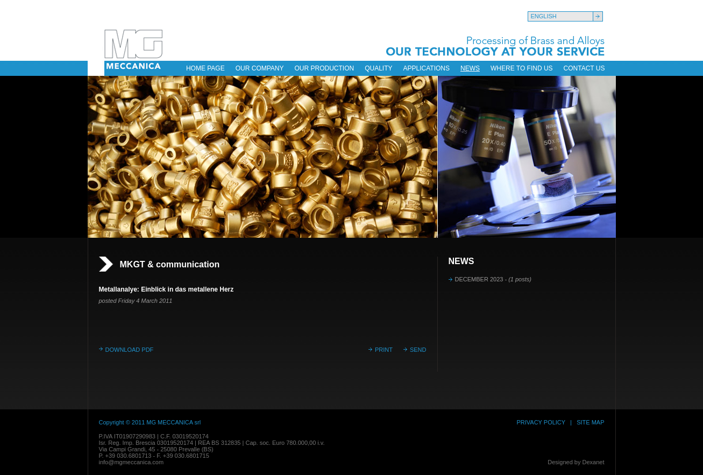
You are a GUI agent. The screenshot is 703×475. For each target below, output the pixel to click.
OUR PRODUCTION (324, 68)
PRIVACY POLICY (540, 422)
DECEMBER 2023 (493, 279)
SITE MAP (590, 422)
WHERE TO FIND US (522, 68)
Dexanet (594, 462)
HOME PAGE (205, 68)
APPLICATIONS (426, 68)
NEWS (470, 68)
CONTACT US (584, 68)
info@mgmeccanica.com (131, 462)
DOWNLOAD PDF (129, 349)
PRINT (384, 349)
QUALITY (378, 68)
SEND (418, 349)
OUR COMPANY (260, 68)
